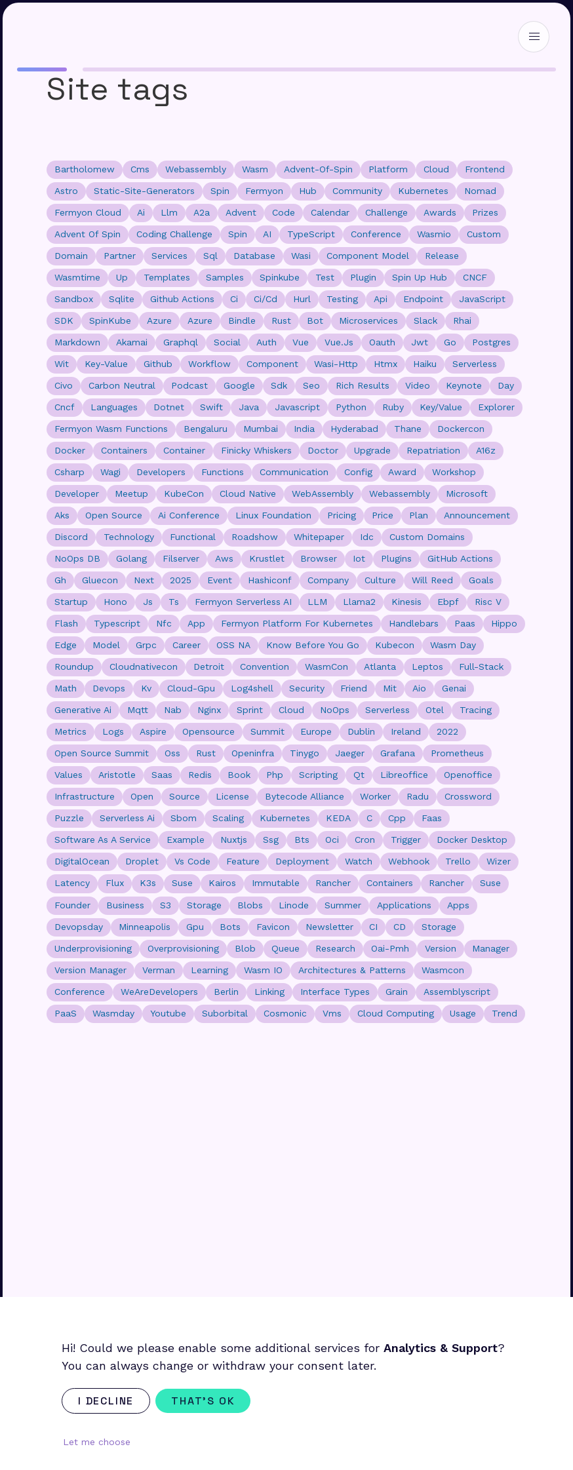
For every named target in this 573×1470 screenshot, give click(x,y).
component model (367, 255)
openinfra (252, 753)
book (238, 774)
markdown (77, 342)
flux (115, 883)
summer (343, 905)
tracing (476, 710)
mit (390, 688)
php (274, 774)
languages (114, 407)
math (65, 688)
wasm (255, 169)
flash (66, 623)
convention (264, 666)
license (232, 796)
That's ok (203, 1401)
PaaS (65, 1013)
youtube (168, 1013)
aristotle (117, 774)
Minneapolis (144, 926)
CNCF (475, 277)
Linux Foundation (273, 515)
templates (167, 277)
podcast (189, 385)
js (148, 601)
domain (71, 255)
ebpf (448, 601)
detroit (208, 666)
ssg (271, 839)
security (307, 688)
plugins (396, 558)
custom (484, 234)
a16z (486, 450)
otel (434, 710)
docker (69, 450)
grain (396, 991)
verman (158, 970)
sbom (183, 818)
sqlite (121, 299)
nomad (480, 190)
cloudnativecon (143, 666)
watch (358, 861)
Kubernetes (285, 818)
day (506, 385)
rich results (362, 385)
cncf (64, 407)
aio (419, 688)
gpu (195, 926)
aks (61, 515)
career (186, 645)
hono (115, 601)
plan (418, 515)
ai (141, 212)
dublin (361, 731)
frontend (485, 169)
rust (281, 320)
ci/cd (265, 299)
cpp (397, 818)
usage (463, 1013)
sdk (279, 385)
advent (241, 212)
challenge (386, 212)
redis (200, 774)
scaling (228, 818)
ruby (393, 407)
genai (454, 688)
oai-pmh (390, 948)
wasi (301, 255)
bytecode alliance (304, 796)
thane (408, 428)
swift (211, 407)
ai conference (189, 515)
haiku (425, 363)
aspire (153, 731)
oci (332, 839)
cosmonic (285, 1013)
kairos (222, 883)
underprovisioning (93, 948)
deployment (302, 861)
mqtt (137, 710)
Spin (237, 234)
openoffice (468, 774)
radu (417, 796)
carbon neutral (122, 385)
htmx (385, 363)
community (357, 190)
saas (161, 774)
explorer (496, 407)
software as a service (102, 839)
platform (388, 169)
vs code (192, 861)
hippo (504, 623)
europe (316, 731)
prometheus (457, 753)
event (219, 580)
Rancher (333, 883)
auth (266, 342)
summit (267, 731)
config (358, 472)
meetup (131, 493)
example (186, 839)
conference (376, 234)
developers (161, 472)
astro (66, 190)
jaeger (350, 753)
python (351, 407)
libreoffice (404, 774)
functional (193, 537)
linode (294, 905)
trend (504, 1013)
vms (332, 1013)
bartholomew (84, 169)
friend (353, 688)
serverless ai (127, 818)
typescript (117, 623)
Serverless (387, 710)
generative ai (82, 710)
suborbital (225, 1013)
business (125, 905)
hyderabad (354, 428)
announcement (477, 515)
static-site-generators (144, 190)
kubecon (394, 645)
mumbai (260, 428)
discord (71, 537)
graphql (180, 342)
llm (169, 212)
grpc (146, 645)
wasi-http (336, 363)
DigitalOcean (81, 861)
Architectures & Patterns (352, 970)
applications (404, 905)
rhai (462, 320)
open (141, 796)
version (440, 948)
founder (72, 905)
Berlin (226, 991)
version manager (90, 970)
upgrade (372, 450)
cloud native (248, 493)
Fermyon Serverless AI (243, 601)
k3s (148, 883)
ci (234, 299)
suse (490, 883)
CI (373, 926)
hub (308, 190)
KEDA (338, 818)
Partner (120, 255)
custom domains (427, 537)
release (442, 255)
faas (432, 818)
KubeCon (184, 493)
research (335, 948)
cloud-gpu (191, 688)
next (144, 580)
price (382, 515)
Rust (206, 753)
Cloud (291, 710)
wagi (110, 472)
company (328, 580)
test (324, 277)
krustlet (267, 558)
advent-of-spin (318, 169)
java (249, 407)
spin (219, 190)
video (417, 385)
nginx (209, 710)
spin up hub (419, 277)
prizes (485, 212)
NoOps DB (77, 558)
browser (318, 558)
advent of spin (87, 234)
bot (315, 320)
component (272, 363)
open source (113, 515)
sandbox (73, 299)
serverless (474, 363)
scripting (318, 774)
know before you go (312, 645)
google (239, 385)
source (184, 796)
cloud (436, 169)
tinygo (304, 753)
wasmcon (443, 970)
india (304, 428)
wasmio (434, 234)
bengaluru (205, 428)
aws (224, 558)
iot (359, 558)
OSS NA (233, 645)
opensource (208, 731)
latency (72, 883)
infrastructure (84, 796)
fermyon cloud (87, 212)
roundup (74, 666)
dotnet (168, 407)
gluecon (100, 580)
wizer (498, 861)
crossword (468, 796)
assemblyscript (457, 991)
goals (481, 580)
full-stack (481, 666)
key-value (106, 363)
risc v (488, 601)
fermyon (264, 190)
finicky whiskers (256, 450)
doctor (322, 450)
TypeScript (311, 234)
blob (245, 948)
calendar (330, 212)
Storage (439, 926)
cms (139, 169)
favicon (273, 926)
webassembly (195, 169)
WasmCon (326, 666)
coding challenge (174, 234)
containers (124, 450)
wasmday (113, 1013)
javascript (297, 407)
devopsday (78, 926)
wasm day (453, 645)
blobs (250, 905)
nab (173, 710)
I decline (106, 1401)
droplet (142, 861)
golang (131, 558)
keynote (464, 385)
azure (200, 320)
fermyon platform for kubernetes (297, 623)
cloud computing (395, 1013)
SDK (63, 320)
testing (342, 299)
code (283, 212)
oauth (382, 342)
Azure (159, 320)
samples (225, 277)
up (122, 277)
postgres (491, 342)
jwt (419, 342)
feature (243, 861)
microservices (368, 320)
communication (294, 472)
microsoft (467, 493)
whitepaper (319, 537)
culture (380, 580)
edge (65, 645)
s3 (165, 905)
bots (230, 926)
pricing (341, 515)
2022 (447, 731)
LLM (317, 601)
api (380, 299)
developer (76, 493)
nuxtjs (233, 839)
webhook (408, 861)
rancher (446, 883)
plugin (363, 277)
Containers (389, 883)
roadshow (254, 537)
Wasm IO (263, 970)
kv (146, 688)
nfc (164, 623)
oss (172, 753)
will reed (432, 580)
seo (311, 385)
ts (173, 601)
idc (367, 537)
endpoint (423, 299)
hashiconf (270, 580)
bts (301, 839)
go (450, 342)
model (106, 645)
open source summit (101, 753)
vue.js (339, 342)
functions (222, 472)
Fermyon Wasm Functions (111, 428)
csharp (69, 472)
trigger (406, 839)
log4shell (252, 688)
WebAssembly (322, 493)
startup (71, 601)
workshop (454, 472)
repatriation (433, 450)
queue (285, 948)
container (184, 450)
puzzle (69, 818)
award (402, 472)
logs (113, 731)
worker (375, 796)
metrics (70, 731)
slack (425, 320)
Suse (182, 883)
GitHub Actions (460, 558)
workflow (209, 363)
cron (365, 839)
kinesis (406, 601)
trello (458, 861)
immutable (276, 883)
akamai (132, 342)
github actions (182, 299)
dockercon (460, 428)
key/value (441, 407)
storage (204, 905)
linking (269, 991)
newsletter (329, 926)
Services (169, 255)
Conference (79, 991)
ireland (406, 731)
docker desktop (472, 839)
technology (129, 537)
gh (60, 580)
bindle (242, 320)
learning (209, 970)
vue (300, 342)
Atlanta (380, 666)
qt (359, 774)
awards (440, 212)
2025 (180, 580)
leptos (427, 666)
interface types (335, 991)
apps (458, 905)
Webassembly (399, 493)
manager (490, 948)
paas (464, 623)
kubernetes (423, 190)
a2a (201, 212)
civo (63, 385)
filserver (181, 558)
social (227, 342)
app (196, 623)
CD (399, 926)
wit (61, 363)
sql (210, 255)
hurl (302, 299)
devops (108, 688)
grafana (397, 753)
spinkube (280, 277)
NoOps (334, 710)
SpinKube (110, 320)
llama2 (359, 601)
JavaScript (482, 299)
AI (267, 234)
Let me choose (96, 1442)
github (158, 363)
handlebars (414, 623)
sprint (250, 710)
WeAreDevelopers (159, 991)
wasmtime (77, 277)
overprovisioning (183, 948)
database (254, 255)
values (68, 774)
